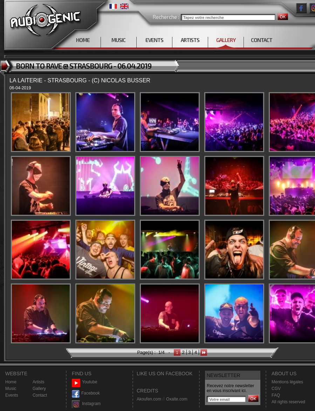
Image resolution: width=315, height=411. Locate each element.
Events (11, 395)
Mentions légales (287, 381)
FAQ (276, 395)
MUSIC (118, 40)
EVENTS (154, 40)
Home (10, 381)
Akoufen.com (149, 399)
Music (10, 388)
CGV (276, 388)
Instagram (86, 403)
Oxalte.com (176, 399)
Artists (38, 381)
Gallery (39, 388)
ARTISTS (190, 40)
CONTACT (261, 40)
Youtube (84, 382)
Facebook (86, 393)
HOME (83, 40)
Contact (40, 395)
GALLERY (225, 40)
